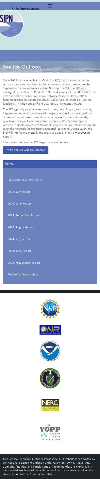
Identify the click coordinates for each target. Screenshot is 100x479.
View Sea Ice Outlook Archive (26, 149)
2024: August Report (21, 227)
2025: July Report (19, 191)
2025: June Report (19, 203)
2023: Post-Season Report (24, 262)
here (65, 142)
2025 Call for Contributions (25, 180)
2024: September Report (23, 215)
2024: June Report (19, 250)
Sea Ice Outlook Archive (23, 274)
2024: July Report (19, 239)
